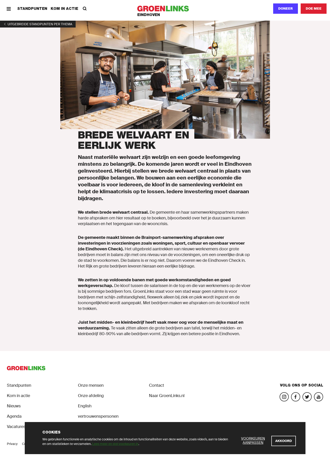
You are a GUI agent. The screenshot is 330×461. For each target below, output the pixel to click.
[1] (38, 24)
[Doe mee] (314, 8)
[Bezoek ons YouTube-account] (318, 396)
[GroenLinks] (165, 8)
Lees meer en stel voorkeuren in (115, 444)
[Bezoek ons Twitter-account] (307, 396)
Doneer (285, 8)
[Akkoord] (283, 441)
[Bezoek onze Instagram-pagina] (284, 396)
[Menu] (8, 8)
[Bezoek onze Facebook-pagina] (295, 396)
